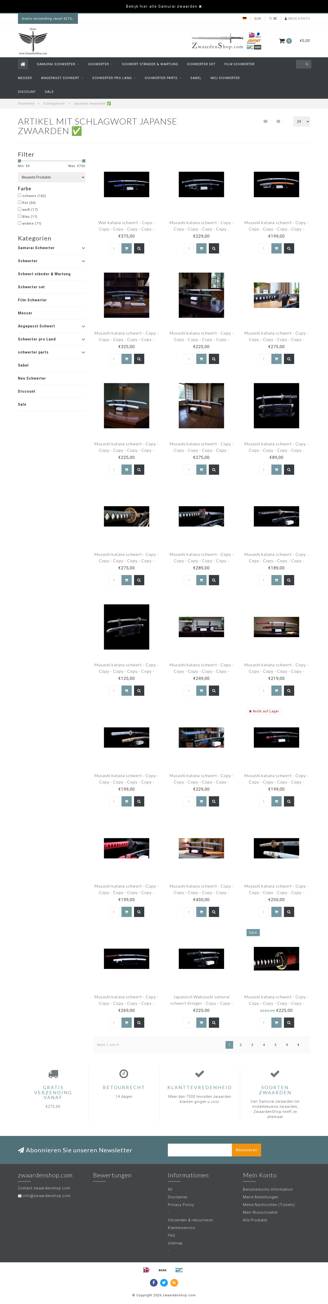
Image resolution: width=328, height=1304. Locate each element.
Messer (25, 78)
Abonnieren (246, 1150)
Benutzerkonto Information (268, 1189)
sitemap (175, 1243)
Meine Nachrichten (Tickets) (269, 1205)
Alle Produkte (255, 1220)
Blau (29, 216)
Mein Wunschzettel (260, 1212)
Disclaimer (178, 1197)
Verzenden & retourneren (190, 1220)
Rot (29, 203)
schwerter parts (161, 78)
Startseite (26, 103)
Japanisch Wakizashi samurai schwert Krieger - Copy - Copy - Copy (201, 1003)
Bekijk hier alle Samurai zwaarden (162, 6)
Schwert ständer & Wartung (150, 64)
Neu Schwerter (225, 78)
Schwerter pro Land (112, 78)
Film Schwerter (239, 64)
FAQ (171, 1235)
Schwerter (98, 64)
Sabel (196, 78)
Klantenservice (181, 1228)
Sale (49, 92)
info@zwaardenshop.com (47, 1196)
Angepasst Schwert (60, 78)
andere (32, 223)
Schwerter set (201, 64)
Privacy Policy (181, 1205)
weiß (30, 210)
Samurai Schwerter (56, 64)
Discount (27, 92)
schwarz (34, 196)
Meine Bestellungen (260, 1197)
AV (170, 1189)
